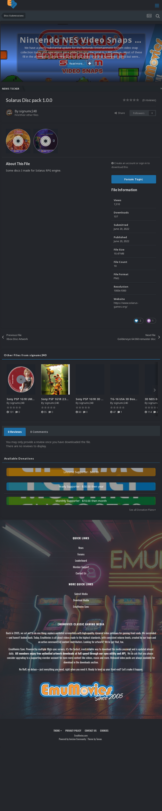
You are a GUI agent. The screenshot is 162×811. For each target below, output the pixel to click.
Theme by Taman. (95, 739)
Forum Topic (133, 179)
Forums (81, 554)
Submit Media (81, 594)
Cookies (104, 730)
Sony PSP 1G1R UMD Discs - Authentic (33, 399)
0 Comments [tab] (39, 432)
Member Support (81, 567)
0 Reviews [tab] (15, 432)
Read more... (80, 63)
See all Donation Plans (142, 509)
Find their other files (26, 115)
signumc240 (28, 111)
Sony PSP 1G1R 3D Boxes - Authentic (101, 399)
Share (120, 113)
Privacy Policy (73, 730)
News (81, 548)
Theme (58, 730)
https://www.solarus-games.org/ (126, 305)
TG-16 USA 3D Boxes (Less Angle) (133, 399)
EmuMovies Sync (81, 606)
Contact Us (81, 573)
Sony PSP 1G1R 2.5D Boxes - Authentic (67, 399)
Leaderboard (81, 560)
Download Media (81, 600)
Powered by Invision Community (72, 739)
